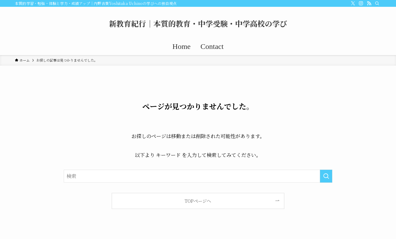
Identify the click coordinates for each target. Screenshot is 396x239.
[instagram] (361, 3)
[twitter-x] (353, 3)
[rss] (369, 3)
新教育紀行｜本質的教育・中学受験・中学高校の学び (198, 23)
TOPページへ (198, 201)
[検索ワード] (198, 176)
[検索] (377, 3)
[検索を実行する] (326, 176)
